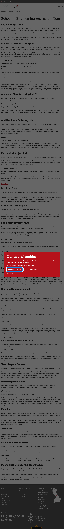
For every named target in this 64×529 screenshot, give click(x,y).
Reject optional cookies (31, 269)
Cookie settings (10, 273)
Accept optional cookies (14, 269)
